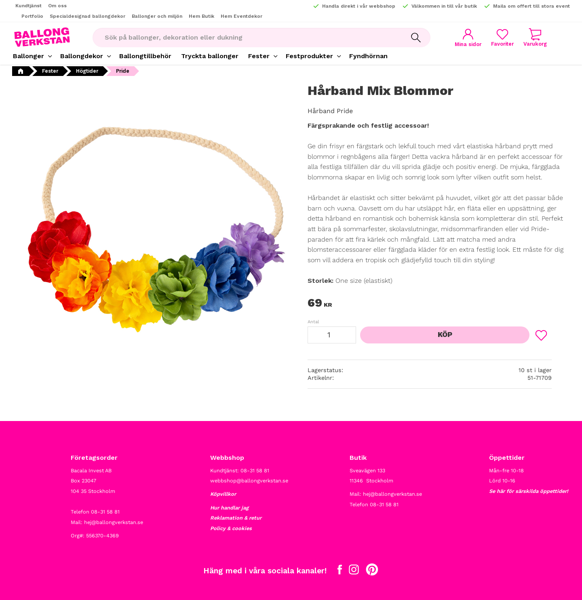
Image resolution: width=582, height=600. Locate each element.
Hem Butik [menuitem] (201, 16)
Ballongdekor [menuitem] (81, 56)
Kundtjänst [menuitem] (28, 5)
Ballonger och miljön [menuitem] (157, 16)
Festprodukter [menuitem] (309, 56)
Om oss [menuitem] (57, 5)
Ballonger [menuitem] (28, 56)
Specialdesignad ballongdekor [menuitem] (87, 16)
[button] (502, 37)
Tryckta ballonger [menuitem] (209, 56)
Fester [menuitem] (259, 56)
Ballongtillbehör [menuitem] (145, 56)
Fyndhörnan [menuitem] (368, 56)
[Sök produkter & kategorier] (247, 37)
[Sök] (415, 37)
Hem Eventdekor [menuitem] (241, 16)
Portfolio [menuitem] (32, 16)
